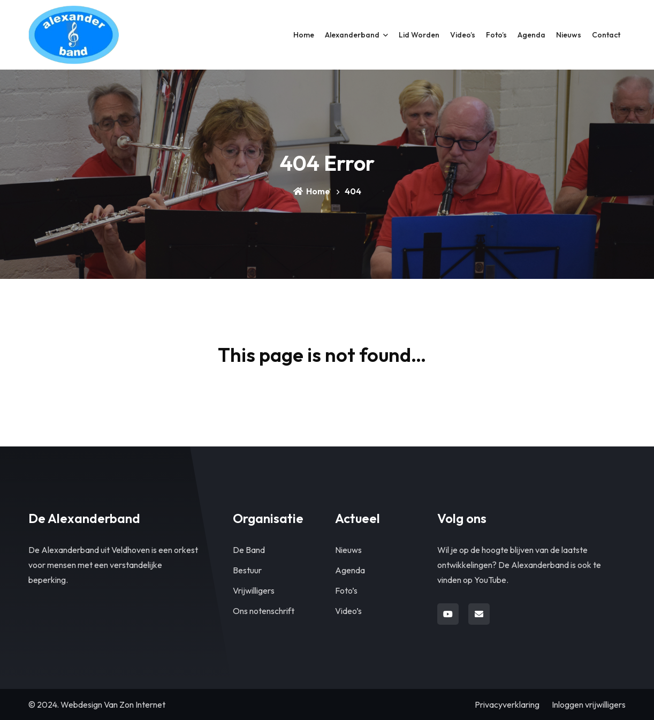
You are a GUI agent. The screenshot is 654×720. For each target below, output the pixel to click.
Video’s (348, 610)
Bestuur (247, 570)
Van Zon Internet (134, 704)
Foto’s (346, 590)
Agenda (350, 570)
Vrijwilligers (254, 590)
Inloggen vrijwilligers (589, 704)
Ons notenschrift (263, 610)
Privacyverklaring (507, 704)
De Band (249, 549)
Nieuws (348, 549)
